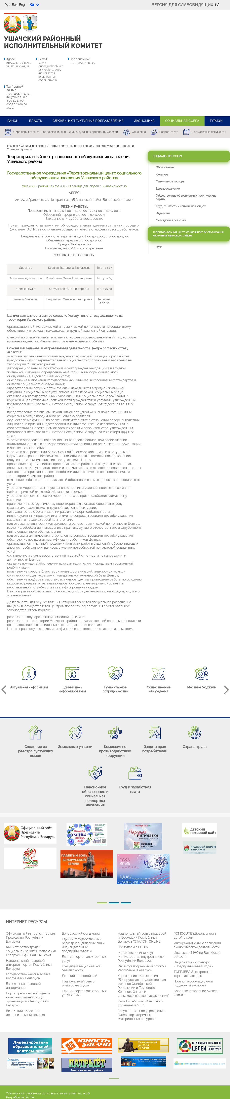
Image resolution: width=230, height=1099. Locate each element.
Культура (162, 174)
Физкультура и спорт (170, 181)
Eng (22, 5)
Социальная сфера (33, 145)
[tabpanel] (30, 848)
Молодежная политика (171, 220)
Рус (7, 5)
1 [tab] (102, 902)
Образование (165, 167)
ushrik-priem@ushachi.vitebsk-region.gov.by (50, 66)
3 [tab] (126, 902)
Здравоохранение (168, 188)
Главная (12, 145)
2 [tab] (114, 902)
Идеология (163, 213)
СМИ (159, 247)
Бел (15, 5)
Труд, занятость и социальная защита (181, 206)
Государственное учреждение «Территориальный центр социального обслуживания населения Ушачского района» (74, 175)
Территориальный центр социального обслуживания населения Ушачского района (188, 233)
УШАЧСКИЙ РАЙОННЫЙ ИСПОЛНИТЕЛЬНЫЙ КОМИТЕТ (53, 42)
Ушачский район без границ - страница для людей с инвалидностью (74, 186)
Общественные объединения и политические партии (186, 197)
